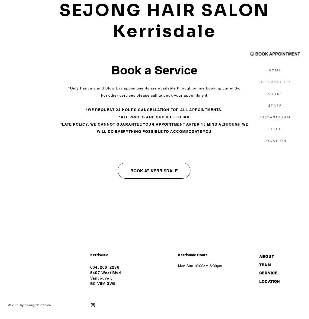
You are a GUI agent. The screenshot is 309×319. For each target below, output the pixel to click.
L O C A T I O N (275, 141)
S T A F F (274, 106)
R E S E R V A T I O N (275, 82)
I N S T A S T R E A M (275, 117)
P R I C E (275, 129)
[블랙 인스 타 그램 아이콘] (93, 305)
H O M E (274, 70)
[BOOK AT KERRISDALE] (154, 171)
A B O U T (275, 94)
